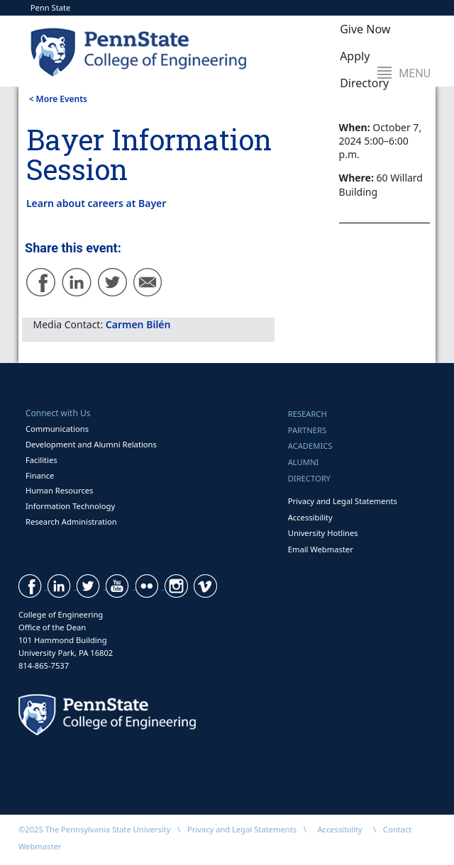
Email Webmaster (320, 549)
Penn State (51, 7)
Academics (310, 445)
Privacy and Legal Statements (342, 501)
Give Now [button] (365, 29)
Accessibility (310, 517)
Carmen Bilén (138, 324)
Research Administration (71, 521)
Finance (40, 475)
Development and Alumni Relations (91, 444)
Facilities (41, 459)
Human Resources (60, 490)
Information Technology (70, 506)
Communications (57, 428)
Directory (309, 478)
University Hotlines (323, 533)
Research (307, 413)
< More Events (58, 99)
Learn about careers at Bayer (96, 203)
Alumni (303, 462)
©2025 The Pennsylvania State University (94, 829)
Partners (307, 430)
